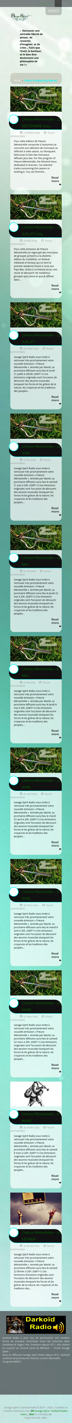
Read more (56, 181)
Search (58, 3)
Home (17, 80)
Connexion (45, 3)
